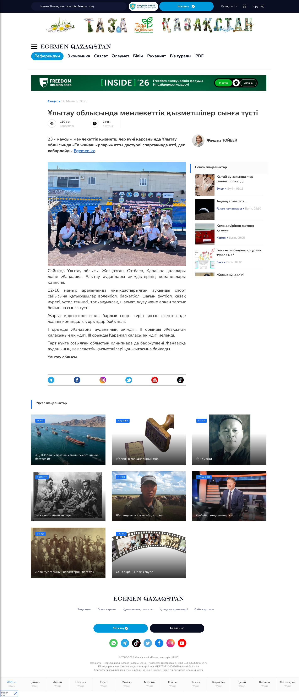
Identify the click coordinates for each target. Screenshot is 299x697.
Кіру (259, 6)
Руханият (156, 56)
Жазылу (186, 6)
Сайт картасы (204, 609)
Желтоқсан (287, 684)
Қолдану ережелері (173, 609)
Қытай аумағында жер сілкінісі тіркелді (235, 179)
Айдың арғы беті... (231, 201)
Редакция (84, 609)
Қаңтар (34, 684)
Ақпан (57, 684)
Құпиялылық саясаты (138, 609)
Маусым (149, 684)
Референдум (47, 56)
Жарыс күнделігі (230, 275)
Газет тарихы (107, 609)
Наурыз (80, 684)
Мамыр (126, 684)
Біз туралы (180, 56)
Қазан (241, 684)
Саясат (101, 56)
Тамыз (195, 684)
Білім (138, 56)
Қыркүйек (218, 684)
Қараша (264, 684)
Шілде (172, 684)
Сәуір (103, 684)
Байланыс (177, 628)
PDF (199, 56)
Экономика (78, 56)
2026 (11, 684)
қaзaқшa (229, 6)
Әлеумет (120, 56)
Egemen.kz (84, 151)
